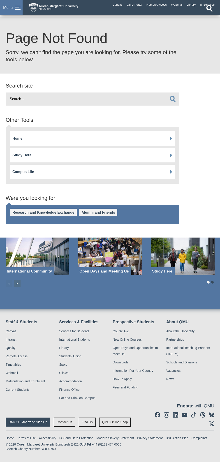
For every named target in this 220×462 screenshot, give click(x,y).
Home (17, 138)
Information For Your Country (133, 370)
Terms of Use (26, 438)
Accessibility (47, 438)
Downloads (120, 362)
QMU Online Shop (115, 422)
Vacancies (173, 370)
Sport (63, 364)
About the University (180, 331)
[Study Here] (183, 256)
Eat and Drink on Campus (77, 398)
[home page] (62, 9)
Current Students (18, 389)
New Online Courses (127, 339)
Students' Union (70, 356)
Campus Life (23, 172)
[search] (172, 99)
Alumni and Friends (98, 212)
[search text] (92, 99)
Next (17, 283)
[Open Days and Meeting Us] (110, 256)
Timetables (13, 364)
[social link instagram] (166, 415)
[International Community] (37, 256)
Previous (9, 283)
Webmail (12, 373)
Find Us (87, 422)
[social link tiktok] (193, 415)
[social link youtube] (184, 415)
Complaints (199, 438)
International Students (74, 339)
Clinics (63, 373)
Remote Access (17, 356)
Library (64, 348)
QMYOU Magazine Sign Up (28, 422)
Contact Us (64, 422)
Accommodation (70, 381)
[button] (11, 10)
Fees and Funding (125, 387)
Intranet (11, 339)
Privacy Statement (150, 438)
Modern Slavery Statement (115, 438)
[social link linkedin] (175, 415)
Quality (11, 348)
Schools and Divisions (181, 362)
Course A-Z (121, 331)
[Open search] (209, 13)
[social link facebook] (157, 415)
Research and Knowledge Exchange (43, 212)
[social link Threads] (202, 415)
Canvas (11, 331)
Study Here (21, 155)
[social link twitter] (211, 424)
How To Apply (122, 379)
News (170, 379)
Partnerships (175, 339)
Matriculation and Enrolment (25, 381)
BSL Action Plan (177, 438)
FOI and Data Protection (76, 438)
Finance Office (69, 389)
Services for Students (74, 331)
